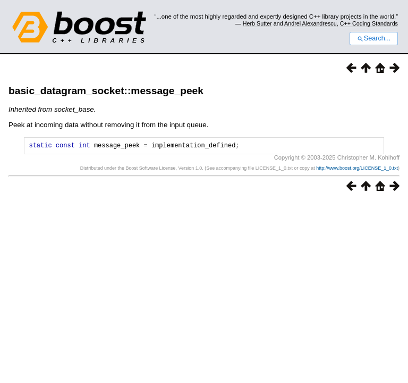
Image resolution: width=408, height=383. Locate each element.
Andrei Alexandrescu (310, 23)
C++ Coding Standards (369, 23)
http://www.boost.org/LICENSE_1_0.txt (357, 169)
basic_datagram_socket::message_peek (105, 90)
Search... (373, 38)
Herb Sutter (257, 23)
